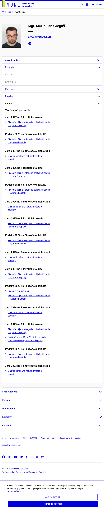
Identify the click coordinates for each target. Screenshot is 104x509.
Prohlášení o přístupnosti (26, 472)
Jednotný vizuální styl (11, 445)
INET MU (34, 438)
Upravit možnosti (15, 493)
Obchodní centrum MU (62, 438)
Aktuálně (7, 425)
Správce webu (8, 472)
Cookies (42, 472)
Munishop (79, 438)
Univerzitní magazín (10, 438)
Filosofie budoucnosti (18, 291)
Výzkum (6, 400)
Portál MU (45, 438)
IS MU (24, 438)
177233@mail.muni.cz (39, 37)
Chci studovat (9, 392)
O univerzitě (8, 408)
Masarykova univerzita (18, 469)
